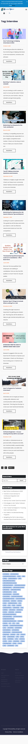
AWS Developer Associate (19, 587)
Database (5, 609)
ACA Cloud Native (14, 573)
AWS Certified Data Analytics (9, 580)
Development (19, 609)
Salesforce (22, 638)
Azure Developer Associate (9, 598)
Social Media (16, 641)
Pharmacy (13, 634)
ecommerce (18, 611)
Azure (15, 591)
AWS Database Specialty (20, 585)
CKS (9, 605)
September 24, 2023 (7, 176)
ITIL (14, 623)
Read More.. (9, 61)
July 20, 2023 (6, 262)
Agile (24, 576)
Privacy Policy (8, 732)
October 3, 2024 (7, 46)
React (5, 638)
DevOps (5, 611)
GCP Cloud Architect (7, 616)
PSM (17, 636)
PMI (18, 634)
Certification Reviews (13, 603)
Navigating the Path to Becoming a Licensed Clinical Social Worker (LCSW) (15, 518)
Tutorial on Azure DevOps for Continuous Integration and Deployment (12, 496)
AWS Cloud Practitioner (8, 585)
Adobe (19, 576)
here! (13, 5)
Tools (5, 645)
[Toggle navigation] (26, 9)
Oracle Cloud (6, 634)
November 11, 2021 (7, 436)
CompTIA (19, 605)
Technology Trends (7, 643)
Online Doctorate (7, 632)
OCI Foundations (7, 629)
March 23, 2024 (6, 130)
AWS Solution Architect (15, 589)
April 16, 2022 (6, 393)
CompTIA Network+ (7, 607)
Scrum (10, 641)
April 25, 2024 (6, 87)
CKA (20, 603)
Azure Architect (6, 596)
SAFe (16, 638)
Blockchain (14, 600)
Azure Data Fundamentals (17, 596)
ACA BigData (6, 573)
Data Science (12, 609)
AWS (20, 578)
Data (22, 607)
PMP (4, 636)
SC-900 (5, 641)
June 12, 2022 (6, 349)
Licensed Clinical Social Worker (16, 625)
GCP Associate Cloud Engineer (10, 614)
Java (18, 623)
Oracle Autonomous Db (16, 632)
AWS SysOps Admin (7, 591)
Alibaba (5, 578)
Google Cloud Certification (9, 618)
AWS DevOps (6, 589)
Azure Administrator (7, 594)
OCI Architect (10, 627)
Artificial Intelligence (12, 578)
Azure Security (6, 600)
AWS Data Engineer (7, 587)
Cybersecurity (16, 607)
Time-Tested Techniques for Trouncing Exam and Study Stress (15, 509)
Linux (5, 627)
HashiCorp (20, 620)
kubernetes (6, 625)
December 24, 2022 (7, 306)
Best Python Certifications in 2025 (13, 491)
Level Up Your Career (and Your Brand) (15, 500)
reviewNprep (10, 638)
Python (22, 636)
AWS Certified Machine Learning (10, 582)
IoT (10, 623)
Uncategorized (10, 645)
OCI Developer (18, 627)
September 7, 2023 (7, 217)
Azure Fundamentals (20, 598)
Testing (14, 643)
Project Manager (11, 636)
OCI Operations (15, 629)
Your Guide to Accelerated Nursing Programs (13, 514)
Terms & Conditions (18, 732)
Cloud (13, 605)
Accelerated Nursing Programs (9, 576)
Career (5, 603)
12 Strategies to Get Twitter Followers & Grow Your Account (14, 504)
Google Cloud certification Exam (10, 620)
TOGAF (19, 643)
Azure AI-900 (15, 594)
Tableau (22, 641)
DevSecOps (11, 611)
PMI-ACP (23, 634)
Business (20, 600)
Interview (5, 623)
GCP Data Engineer (18, 616)
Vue (16, 645)
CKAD (5, 605)
